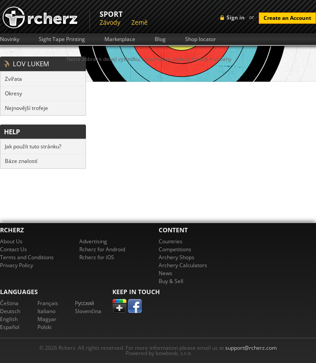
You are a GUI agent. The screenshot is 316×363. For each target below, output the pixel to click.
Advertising (93, 241)
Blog (160, 39)
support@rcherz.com (251, 348)
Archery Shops (176, 257)
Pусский (84, 303)
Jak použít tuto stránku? (33, 146)
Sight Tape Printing (62, 39)
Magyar (46, 319)
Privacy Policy (16, 265)
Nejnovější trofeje (26, 108)
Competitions (175, 249)
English (9, 319)
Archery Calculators (183, 265)
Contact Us (13, 249)
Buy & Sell (171, 281)
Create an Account (287, 18)
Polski (44, 327)
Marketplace (119, 39)
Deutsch (10, 311)
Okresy (13, 93)
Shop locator (200, 39)
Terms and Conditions (27, 257)
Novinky (9, 39)
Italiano (46, 311)
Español (9, 327)
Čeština (9, 303)
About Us (11, 241)
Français (47, 303)
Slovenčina (88, 311)
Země (139, 22)
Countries (170, 241)
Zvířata (13, 79)
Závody (110, 22)
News (165, 273)
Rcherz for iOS (96, 257)
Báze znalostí (21, 161)
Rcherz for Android (102, 249)
